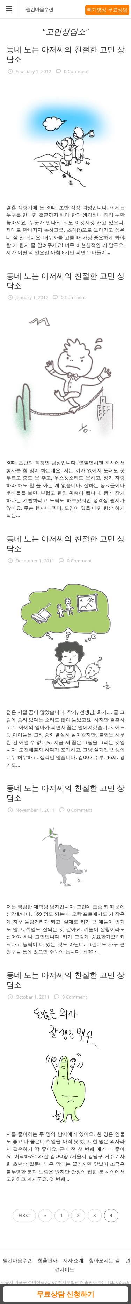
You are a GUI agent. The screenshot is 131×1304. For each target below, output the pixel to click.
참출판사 (47, 1260)
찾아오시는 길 (104, 1260)
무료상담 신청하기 (65, 1294)
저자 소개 (73, 1260)
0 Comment (76, 71)
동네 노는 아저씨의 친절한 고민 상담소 (65, 54)
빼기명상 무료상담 (107, 9)
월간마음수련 (39, 9)
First (24, 1215)
